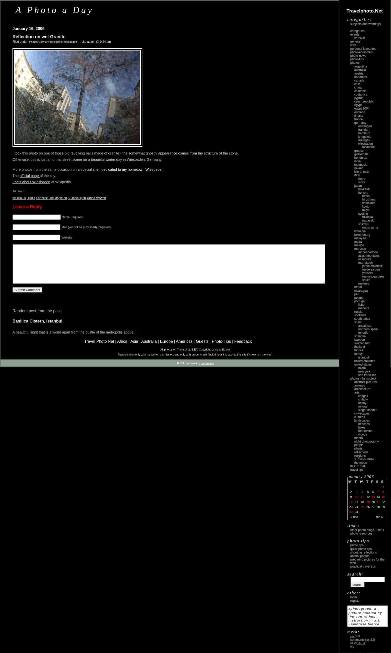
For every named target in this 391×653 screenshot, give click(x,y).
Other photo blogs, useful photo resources (367, 531)
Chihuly (363, 399)
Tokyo (366, 210)
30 (351, 512)
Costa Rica (360, 94)
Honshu (363, 192)
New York (364, 371)
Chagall (363, 396)
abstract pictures (365, 382)
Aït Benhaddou (368, 252)
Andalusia (364, 326)
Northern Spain (368, 329)
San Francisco (367, 375)
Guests (202, 349)
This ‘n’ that (357, 466)
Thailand (359, 346)
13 (373, 497)
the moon (360, 462)
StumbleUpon (77, 198)
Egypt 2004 (362, 108)
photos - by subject (363, 378)
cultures (359, 417)
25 (362, 507)
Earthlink (42, 198)
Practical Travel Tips (363, 566)
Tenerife (363, 332)
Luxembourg (362, 234)
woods (362, 434)
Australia (149, 349)
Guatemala (361, 154)
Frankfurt (364, 130)
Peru (357, 294)
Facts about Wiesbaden (31, 182)
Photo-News (358, 56)
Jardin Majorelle (372, 266)
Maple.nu (60, 198)
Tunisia (358, 350)
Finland (358, 116)
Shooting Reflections (363, 552)
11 (362, 497)
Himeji (366, 196)
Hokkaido (364, 189)
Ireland (359, 168)
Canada (359, 80)
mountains (365, 431)
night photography (366, 441)
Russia (358, 312)
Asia (134, 349)
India (357, 161)
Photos (33, 41)
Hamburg (364, 133)
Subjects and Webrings (365, 24)
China (358, 87)
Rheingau (364, 140)
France (358, 119)
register (355, 600)
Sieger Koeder (367, 410)
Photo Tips (357, 545)
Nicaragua (361, 290)
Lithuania (360, 231)
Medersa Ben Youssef (371, 271)
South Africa (362, 318)
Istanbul (363, 357)
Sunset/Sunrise (364, 459)
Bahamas (360, 77)
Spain (358, 322)
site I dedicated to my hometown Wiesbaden (128, 170)
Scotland (360, 315)
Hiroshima (368, 199)
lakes (361, 427)
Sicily (361, 182)
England (359, 112)
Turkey (358, 354)
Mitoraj (362, 406)
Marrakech (365, 262)
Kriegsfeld (364, 136)
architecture (362, 389)
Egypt (358, 105)
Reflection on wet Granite (38, 36)
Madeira (363, 308)
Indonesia (360, 164)
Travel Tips (357, 470)
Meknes (363, 283)
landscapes (362, 420)
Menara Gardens (373, 276)
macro (358, 438)
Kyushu (363, 214)
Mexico (359, 245)
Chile (357, 84)
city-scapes (362, 413)
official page (30, 176)
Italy (357, 175)
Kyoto (366, 206)
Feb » (379, 517)
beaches (364, 424)
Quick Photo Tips (361, 549)
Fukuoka (367, 217)
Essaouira (365, 259)
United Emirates (364, 361)
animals (359, 385)
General (355, 41)
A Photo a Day (54, 10)
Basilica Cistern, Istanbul (37, 328)
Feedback (243, 349)
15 (383, 497)
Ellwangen (365, 126)
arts (356, 392)
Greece (359, 150)
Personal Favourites (363, 48)
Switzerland (362, 343)
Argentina (360, 66)
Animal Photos (360, 556)
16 (351, 502)
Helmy (362, 403)
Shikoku (363, 224)
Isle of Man (361, 172)
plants (358, 448)
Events (354, 34)
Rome (361, 178)
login (353, 597)
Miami (362, 368)
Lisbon (362, 304)
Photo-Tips (221, 349)
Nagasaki (368, 220)
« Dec (354, 517)
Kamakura (369, 203)
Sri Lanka (360, 336)
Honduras (360, 158)
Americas (184, 349)
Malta (358, 242)
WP (352, 646)
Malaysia (360, 238)
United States (363, 364)
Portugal (359, 301)
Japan (358, 186)
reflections (56, 41)
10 (356, 497)
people (359, 445)
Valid (357, 643)
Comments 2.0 (362, 640)
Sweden (359, 340)
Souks (366, 280)
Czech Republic (364, 101)
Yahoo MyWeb (96, 198)
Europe (166, 349)
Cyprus (358, 98)
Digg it (31, 198)
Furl (51, 198)
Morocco (360, 248)
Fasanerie (368, 147)
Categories (357, 31)
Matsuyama (370, 227)
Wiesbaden (70, 41)
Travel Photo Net (99, 349)
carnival (359, 38)
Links (353, 45)
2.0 (355, 636)
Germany (43, 41)
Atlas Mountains (369, 256)
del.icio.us (19, 198)
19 (368, 502)
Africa (122, 349)
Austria (359, 73)
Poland (359, 298)
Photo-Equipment (361, 52)
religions (360, 456)
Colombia (360, 91)
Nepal (358, 287)
